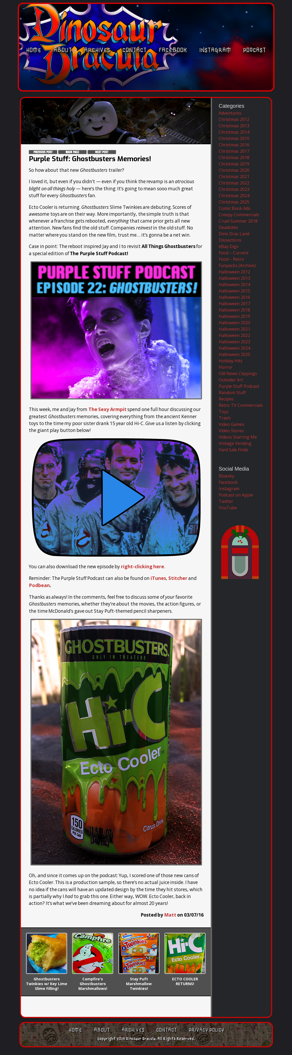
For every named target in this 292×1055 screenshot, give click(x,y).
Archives (97, 84)
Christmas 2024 (234, 196)
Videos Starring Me (238, 437)
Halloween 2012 (234, 272)
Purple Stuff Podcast (239, 386)
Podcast (254, 84)
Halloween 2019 (234, 316)
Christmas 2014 (234, 132)
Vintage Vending (235, 443)
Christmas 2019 (234, 164)
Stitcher (177, 578)
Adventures (230, 113)
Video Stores (231, 431)
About (62, 84)
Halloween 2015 (234, 291)
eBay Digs (229, 246)
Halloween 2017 (234, 303)
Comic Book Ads (234, 208)
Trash (225, 418)
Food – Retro (231, 259)
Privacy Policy (206, 1029)
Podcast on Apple (236, 495)
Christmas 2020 (234, 170)
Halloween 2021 (234, 329)
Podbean (39, 584)
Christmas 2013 (234, 126)
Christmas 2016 (234, 145)
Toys (223, 411)
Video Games (231, 424)
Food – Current (234, 253)
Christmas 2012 (234, 119)
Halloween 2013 (234, 278)
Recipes (226, 399)
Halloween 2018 (234, 310)
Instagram (215, 84)
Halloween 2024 (234, 348)
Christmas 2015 (234, 138)
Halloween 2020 (234, 323)
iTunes (158, 578)
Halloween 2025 (234, 354)
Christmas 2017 (234, 151)
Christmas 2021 (234, 176)
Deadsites (228, 227)
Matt (170, 914)
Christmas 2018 (234, 157)
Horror (226, 367)
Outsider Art (231, 380)
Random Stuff (232, 392)
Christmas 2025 (234, 202)
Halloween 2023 (234, 342)
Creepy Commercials (239, 215)
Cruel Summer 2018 (238, 221)
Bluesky (226, 476)
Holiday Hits (230, 361)
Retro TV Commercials (241, 405)
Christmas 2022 (234, 183)
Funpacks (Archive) (237, 265)
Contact (134, 84)
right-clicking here (142, 566)
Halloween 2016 (234, 297)
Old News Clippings (238, 373)
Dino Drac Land (234, 234)
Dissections (230, 240)
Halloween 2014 (234, 284)
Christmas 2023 (234, 189)
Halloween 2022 (234, 335)
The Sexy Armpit (107, 409)
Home (33, 84)
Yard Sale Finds (233, 450)
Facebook (173, 84)
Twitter (226, 501)
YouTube (228, 508)
